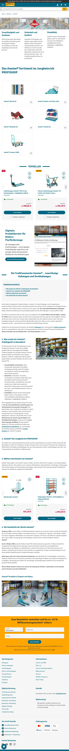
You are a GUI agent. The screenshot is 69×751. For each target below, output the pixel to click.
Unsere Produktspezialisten (44, 668)
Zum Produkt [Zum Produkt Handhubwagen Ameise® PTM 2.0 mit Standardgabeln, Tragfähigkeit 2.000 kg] (17, 212)
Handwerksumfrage (8, 712)
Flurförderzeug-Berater (9, 692)
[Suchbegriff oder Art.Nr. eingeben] (32, 9)
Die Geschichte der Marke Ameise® (17, 295)
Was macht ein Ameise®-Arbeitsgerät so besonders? (22, 289)
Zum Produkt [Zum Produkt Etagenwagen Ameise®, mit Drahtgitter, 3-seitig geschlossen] (52, 518)
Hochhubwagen (6, 668)
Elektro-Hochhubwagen (9, 671)
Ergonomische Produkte (9, 698)
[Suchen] (64, 9)
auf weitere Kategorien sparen (52, 1)
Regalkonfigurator (7, 695)
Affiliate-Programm (42, 677)
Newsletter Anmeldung (9, 700)
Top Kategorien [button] (7, 659)
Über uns (38, 665)
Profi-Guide (5, 709)
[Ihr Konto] (57, 5)
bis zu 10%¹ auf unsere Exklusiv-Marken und (29, 1)
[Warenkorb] (65, 5)
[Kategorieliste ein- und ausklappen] (31, 102)
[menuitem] (57, 5)
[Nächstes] (65, 187)
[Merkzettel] (61, 5)
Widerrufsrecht (40, 671)
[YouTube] (7, 744)
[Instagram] (14, 744)
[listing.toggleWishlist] (29, 173)
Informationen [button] (41, 659)
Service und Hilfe (41, 663)
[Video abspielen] (29, 177)
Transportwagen (6, 677)
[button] (17, 689)
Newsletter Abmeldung (9, 703)
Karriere (38, 674)
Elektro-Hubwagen (60, 327)
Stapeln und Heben (25, 576)
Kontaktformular (61, 693)
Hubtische (5, 680)
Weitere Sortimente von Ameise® (16, 293)
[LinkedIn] (11, 744)
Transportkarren (6, 674)
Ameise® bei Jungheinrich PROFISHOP (18, 291)
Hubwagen (38, 327)
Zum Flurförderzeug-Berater (16, 259)
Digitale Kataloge (7, 706)
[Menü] (3, 5)
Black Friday (39, 680)
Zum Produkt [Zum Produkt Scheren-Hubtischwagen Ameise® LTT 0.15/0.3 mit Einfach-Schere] (52, 212)
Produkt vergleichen (19, 217)
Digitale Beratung (8, 688)
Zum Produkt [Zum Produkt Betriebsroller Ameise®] (17, 518)
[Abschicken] (34, 642)
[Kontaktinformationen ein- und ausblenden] (4, 746)
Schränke (4, 682)
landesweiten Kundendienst (10, 426)
